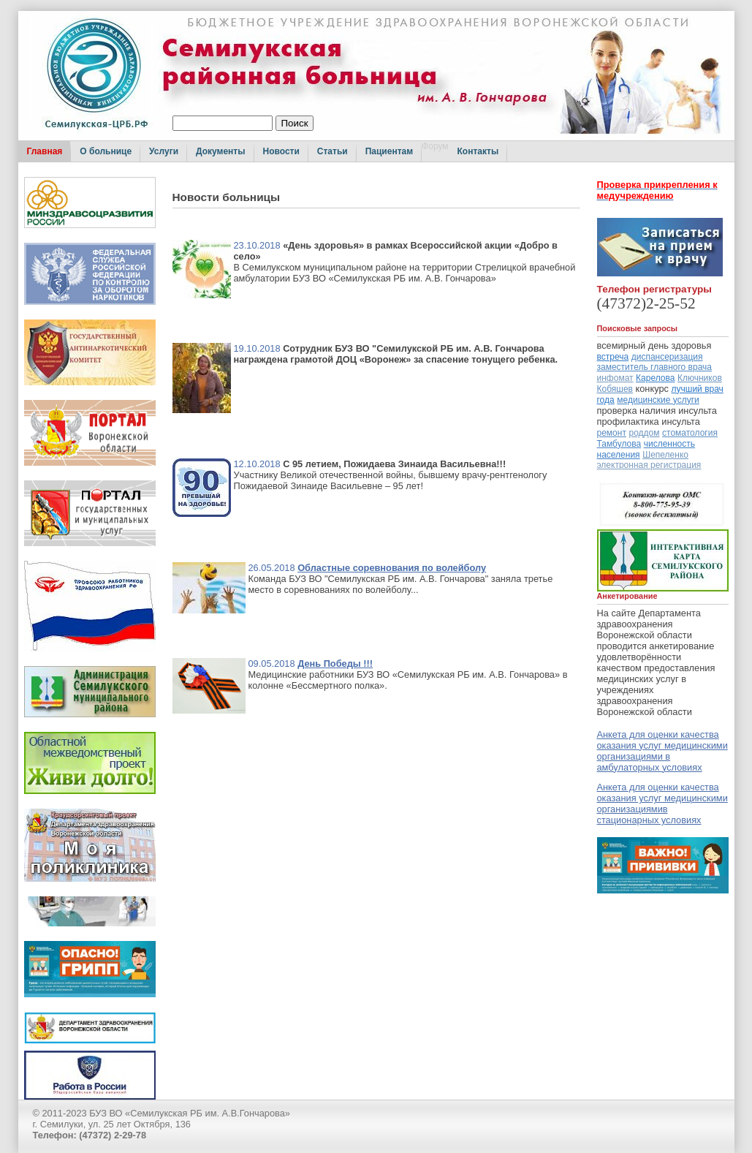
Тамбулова (619, 444)
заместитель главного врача (655, 367)
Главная (45, 151)
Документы (220, 151)
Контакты (478, 151)
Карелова (655, 378)
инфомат (615, 378)
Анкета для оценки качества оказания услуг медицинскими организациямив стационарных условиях (662, 803)
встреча (613, 357)
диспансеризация (667, 357)
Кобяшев (615, 389)
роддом (643, 433)
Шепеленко (665, 455)
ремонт (611, 433)
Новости (281, 151)
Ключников (699, 378)
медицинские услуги (658, 400)
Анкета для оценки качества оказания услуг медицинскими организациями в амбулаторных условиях (662, 751)
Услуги (163, 151)
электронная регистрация (649, 465)
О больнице (106, 151)
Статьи (332, 151)
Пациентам (389, 151)
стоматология (690, 433)
